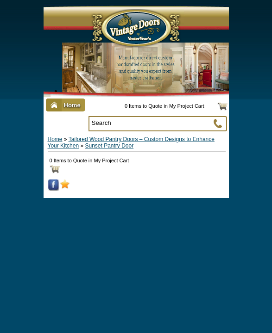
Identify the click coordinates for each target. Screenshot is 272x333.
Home (55, 139)
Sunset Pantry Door (109, 145)
